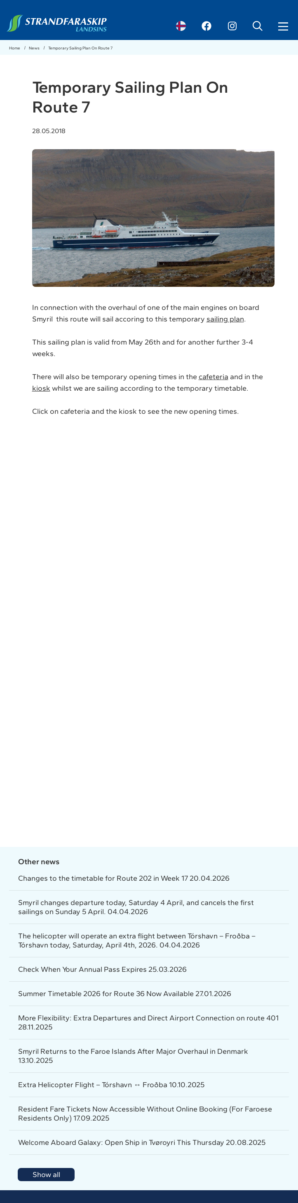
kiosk (41, 388)
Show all (46, 1174)
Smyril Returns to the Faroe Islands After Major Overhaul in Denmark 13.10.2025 (133, 1056)
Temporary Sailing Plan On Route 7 (80, 48)
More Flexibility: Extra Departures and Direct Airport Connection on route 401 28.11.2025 (148, 1022)
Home (15, 48)
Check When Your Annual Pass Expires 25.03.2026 (102, 969)
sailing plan (225, 319)
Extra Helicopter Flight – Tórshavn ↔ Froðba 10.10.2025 (111, 1084)
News (34, 48)
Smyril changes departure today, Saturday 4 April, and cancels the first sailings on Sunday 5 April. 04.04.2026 (136, 907)
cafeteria (213, 376)
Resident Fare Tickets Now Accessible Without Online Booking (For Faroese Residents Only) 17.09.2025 (145, 1114)
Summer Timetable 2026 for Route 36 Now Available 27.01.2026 (124, 993)
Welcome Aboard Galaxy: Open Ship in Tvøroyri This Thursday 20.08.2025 (141, 1142)
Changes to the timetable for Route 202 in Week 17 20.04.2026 (124, 878)
